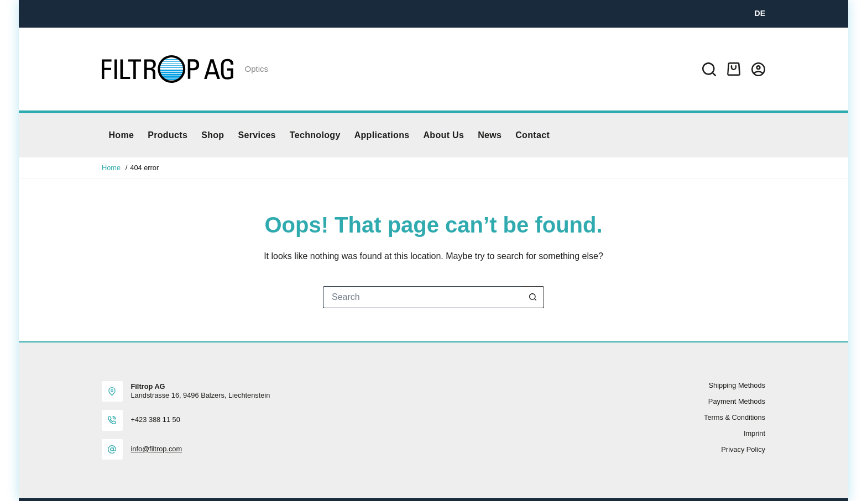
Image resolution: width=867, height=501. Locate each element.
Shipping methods (737, 385)
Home (121, 135)
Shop (212, 135)
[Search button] (533, 297)
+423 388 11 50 (155, 419)
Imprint (754, 433)
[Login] (758, 69)
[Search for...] (422, 297)
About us (443, 135)
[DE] (760, 13)
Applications (382, 135)
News (490, 135)
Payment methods (736, 401)
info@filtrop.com (156, 449)
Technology (315, 135)
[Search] (709, 69)
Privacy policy (743, 449)
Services (256, 135)
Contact (532, 135)
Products (167, 135)
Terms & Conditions (734, 417)
